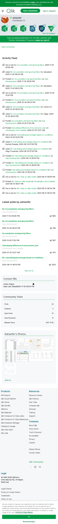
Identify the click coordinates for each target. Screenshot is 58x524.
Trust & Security (35, 432)
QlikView (4, 409)
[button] (10, 344)
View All (8, 380)
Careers (32, 443)
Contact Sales (34, 453)
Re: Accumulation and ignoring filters (25, 72)
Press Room (33, 429)
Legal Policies (6, 489)
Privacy (32, 439)
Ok (29, 517)
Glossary (32, 409)
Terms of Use (6, 499)
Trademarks (5, 496)
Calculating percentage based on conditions (35, 135)
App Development (12, 158)
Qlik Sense (5, 402)
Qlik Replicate (6, 412)
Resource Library (35, 395)
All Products (5, 395)
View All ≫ (29, 271)
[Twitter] (30, 467)
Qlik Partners (34, 399)
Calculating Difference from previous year (29, 128)
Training (32, 412)
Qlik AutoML (6, 406)
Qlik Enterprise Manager (10, 423)
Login (32, 2)
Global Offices (34, 449)
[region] (29, 512)
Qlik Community (8, 47)
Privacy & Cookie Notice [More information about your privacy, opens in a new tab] (24, 512)
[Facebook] (39, 467)
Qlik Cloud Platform (8, 399)
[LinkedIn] (35, 467)
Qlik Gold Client (7, 430)
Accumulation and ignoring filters (30, 65)
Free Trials (33, 402)
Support (32, 416)
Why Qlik (4, 433)
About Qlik (33, 425)
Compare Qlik (34, 406)
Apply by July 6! (42, 40)
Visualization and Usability (15, 130)
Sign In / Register (49, 11)
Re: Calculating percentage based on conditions (29, 142)
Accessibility (33, 436)
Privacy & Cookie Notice (10, 492)
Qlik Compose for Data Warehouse (14, 419)
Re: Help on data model (26, 177)
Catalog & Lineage (8, 426)
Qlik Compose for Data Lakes (12, 416)
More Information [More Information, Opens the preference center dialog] (29, 521)
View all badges (48, 33)
